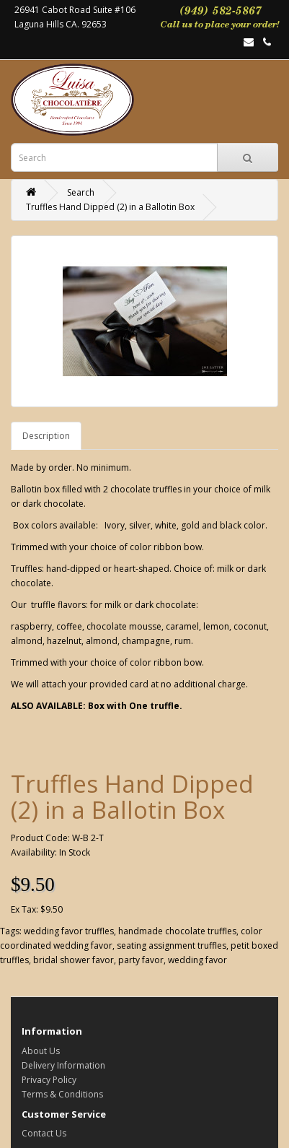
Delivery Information (63, 1065)
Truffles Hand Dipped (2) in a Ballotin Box (110, 207)
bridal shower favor (73, 960)
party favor (141, 960)
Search (80, 192)
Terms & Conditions (62, 1094)
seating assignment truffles (171, 945)
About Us (41, 1051)
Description (46, 436)
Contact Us (44, 1133)
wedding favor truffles (69, 931)
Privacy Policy (49, 1080)
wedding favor (197, 960)
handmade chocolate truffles (177, 931)
